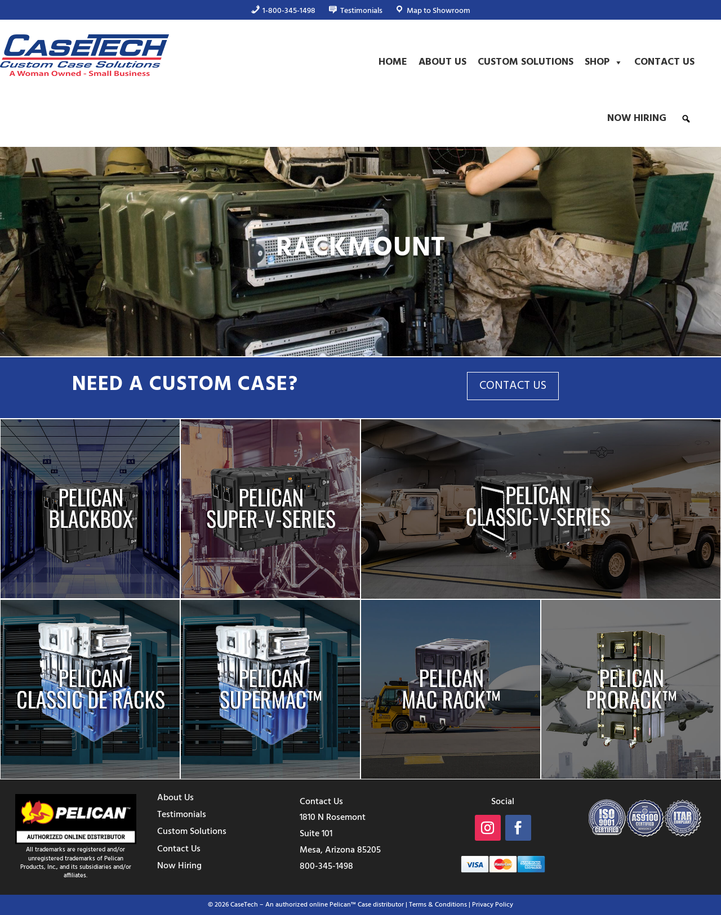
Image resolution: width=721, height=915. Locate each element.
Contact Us (664, 62)
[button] (686, 119)
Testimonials (181, 815)
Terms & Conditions (438, 904)
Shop (604, 62)
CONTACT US (512, 385)
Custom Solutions (525, 62)
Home (393, 62)
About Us (442, 62)
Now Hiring (636, 118)
